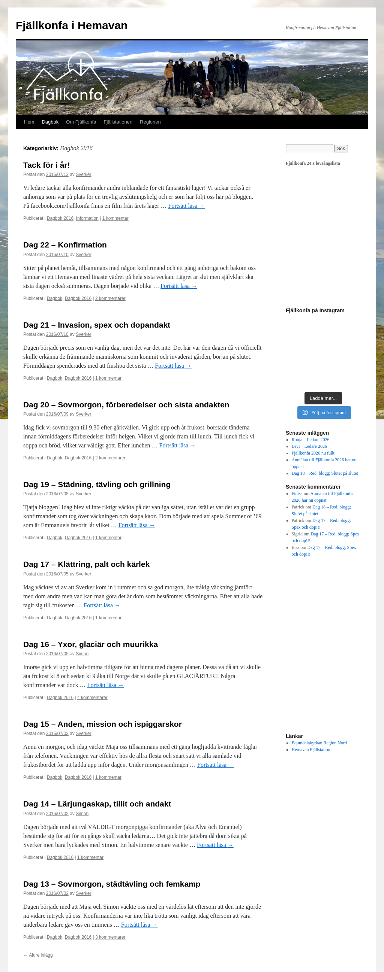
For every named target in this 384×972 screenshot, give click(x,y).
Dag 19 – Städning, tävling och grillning (97, 484)
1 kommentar (115, 218)
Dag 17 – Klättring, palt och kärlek (86, 564)
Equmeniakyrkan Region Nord (319, 742)
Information (87, 218)
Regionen (150, 122)
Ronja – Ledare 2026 (311, 439)
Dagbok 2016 (60, 218)
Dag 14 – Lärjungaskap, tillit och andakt (97, 803)
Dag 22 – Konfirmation (65, 244)
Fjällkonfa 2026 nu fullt (313, 453)
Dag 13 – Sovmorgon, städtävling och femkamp (112, 884)
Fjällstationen (118, 122)
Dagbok (50, 122)
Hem (29, 122)
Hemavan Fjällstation (311, 749)
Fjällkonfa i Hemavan (72, 25)
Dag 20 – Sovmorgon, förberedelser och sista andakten (126, 404)
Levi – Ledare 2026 (309, 446)
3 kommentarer (110, 937)
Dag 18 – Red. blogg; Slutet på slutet (325, 473)
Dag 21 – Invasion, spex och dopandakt (96, 325)
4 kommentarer (92, 697)
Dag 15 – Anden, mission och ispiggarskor (102, 724)
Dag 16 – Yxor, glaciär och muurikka (90, 644)
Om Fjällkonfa (81, 122)
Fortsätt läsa (186, 206)
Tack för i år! (46, 165)
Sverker (83, 174)
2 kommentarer (110, 298)
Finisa (297, 493)
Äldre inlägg (38, 955)
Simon (82, 653)
